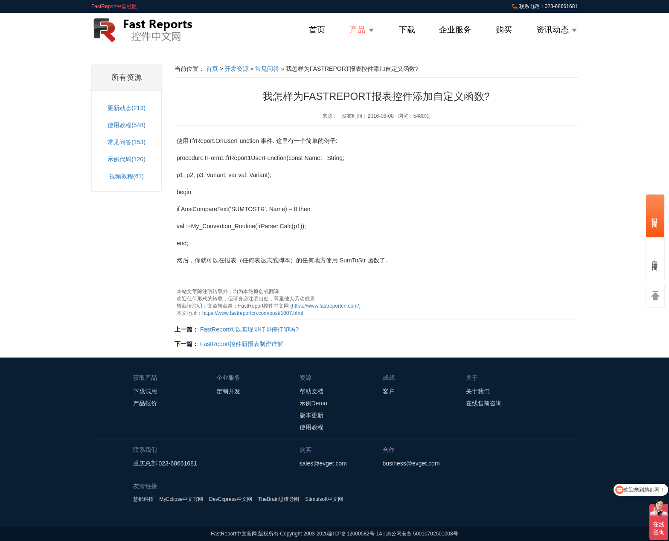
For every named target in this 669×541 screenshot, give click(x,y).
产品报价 (145, 403)
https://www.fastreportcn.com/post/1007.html (252, 313)
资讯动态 (557, 29)
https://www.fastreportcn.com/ (325, 306)
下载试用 (145, 391)
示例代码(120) (126, 159)
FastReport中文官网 (233, 534)
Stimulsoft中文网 (324, 499)
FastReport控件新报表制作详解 (241, 343)
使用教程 (311, 427)
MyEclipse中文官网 (181, 499)
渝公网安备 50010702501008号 (422, 534)
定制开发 (228, 391)
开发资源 (237, 68)
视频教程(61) (126, 176)
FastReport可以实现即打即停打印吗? (249, 329)
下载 (407, 29)
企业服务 (455, 29)
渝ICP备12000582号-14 (355, 534)
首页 (317, 29)
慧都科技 (143, 499)
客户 (389, 391)
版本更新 (311, 415)
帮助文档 (311, 391)
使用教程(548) (126, 125)
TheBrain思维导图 (279, 499)
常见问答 (267, 68)
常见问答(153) (126, 142)
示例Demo (313, 403)
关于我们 (478, 391)
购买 (504, 29)
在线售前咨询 (484, 403)
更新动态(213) (126, 108)
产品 (362, 29)
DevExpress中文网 (230, 499)
